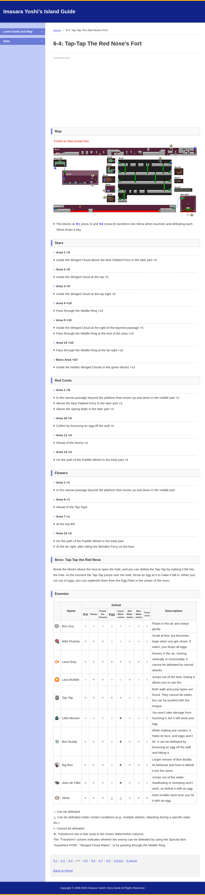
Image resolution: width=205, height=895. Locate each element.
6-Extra (118, 860)
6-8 (108, 860)
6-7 (101, 860)
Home (57, 30)
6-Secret (131, 860)
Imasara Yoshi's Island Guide (39, 11)
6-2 (63, 860)
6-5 (86, 860)
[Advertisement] (101, 89)
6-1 (55, 860)
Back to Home (63, 870)
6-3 (70, 860)
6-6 (93, 860)
